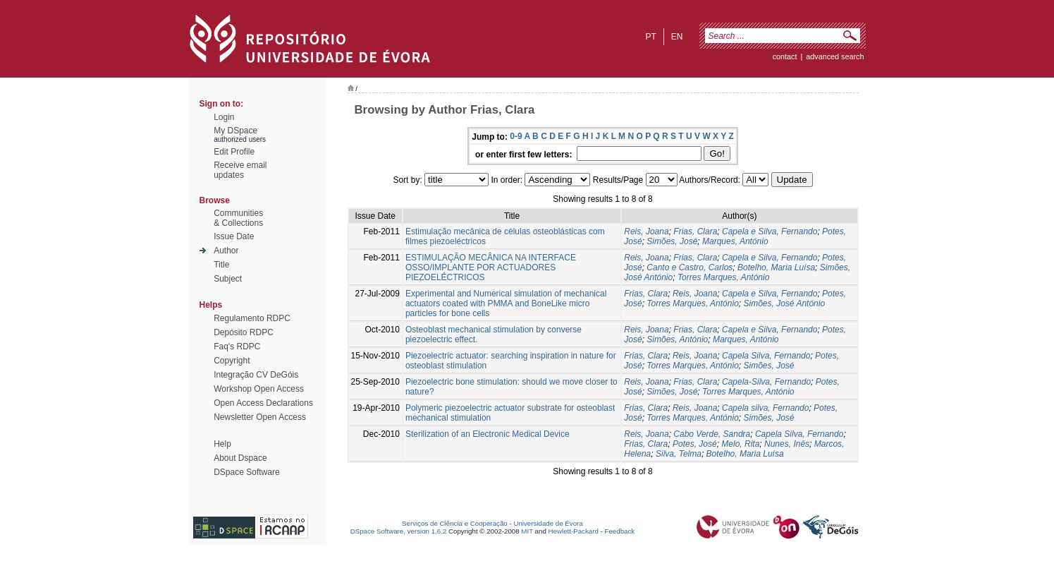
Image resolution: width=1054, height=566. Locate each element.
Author (226, 250)
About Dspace (240, 458)
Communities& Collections (238, 218)
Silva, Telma (678, 454)
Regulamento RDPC (252, 318)
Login (224, 117)
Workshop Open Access (259, 389)
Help (222, 444)
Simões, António (677, 339)
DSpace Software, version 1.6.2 (398, 531)
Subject (228, 279)
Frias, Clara (695, 231)
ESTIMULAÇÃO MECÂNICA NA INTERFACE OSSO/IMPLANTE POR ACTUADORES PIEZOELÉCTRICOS (490, 267)
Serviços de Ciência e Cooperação (455, 523)
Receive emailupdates (240, 170)
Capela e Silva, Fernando (769, 231)
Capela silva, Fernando (765, 408)
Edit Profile (234, 152)
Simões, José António (784, 303)
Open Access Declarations (263, 403)
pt (650, 37)
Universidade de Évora (547, 523)
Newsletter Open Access (260, 417)
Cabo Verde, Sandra (711, 434)
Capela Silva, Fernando (766, 356)
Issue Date (234, 236)
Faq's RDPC (237, 346)
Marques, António (735, 241)
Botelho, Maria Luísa (776, 267)
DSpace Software (246, 472)
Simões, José (672, 241)
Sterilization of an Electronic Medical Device (487, 434)
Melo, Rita (740, 444)
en (677, 37)
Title (221, 265)
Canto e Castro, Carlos (690, 267)
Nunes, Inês (786, 444)
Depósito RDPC (244, 332)
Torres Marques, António (724, 277)
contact (785, 56)
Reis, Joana (646, 231)
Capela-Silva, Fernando (766, 382)
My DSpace (235, 131)
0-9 (516, 136)
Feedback (619, 531)
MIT (527, 531)
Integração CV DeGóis (256, 375)
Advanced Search (835, 56)
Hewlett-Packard (574, 531)
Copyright (232, 361)
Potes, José (695, 444)
